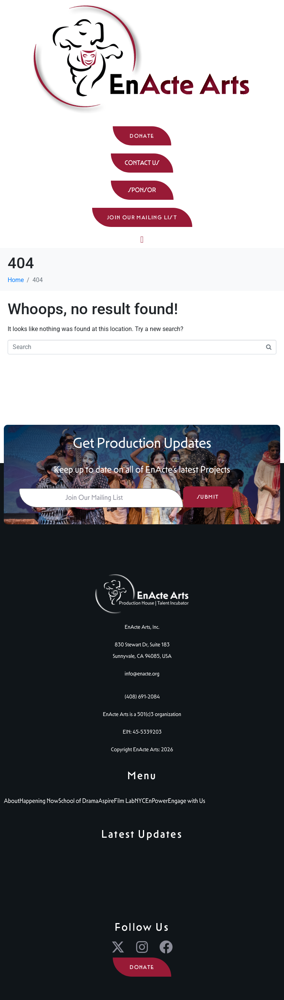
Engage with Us (186, 801)
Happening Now (38, 801)
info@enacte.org (142, 673)
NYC (140, 801)
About (11, 801)
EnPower (156, 801)
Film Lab (124, 801)
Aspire (106, 801)
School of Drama (78, 801)
